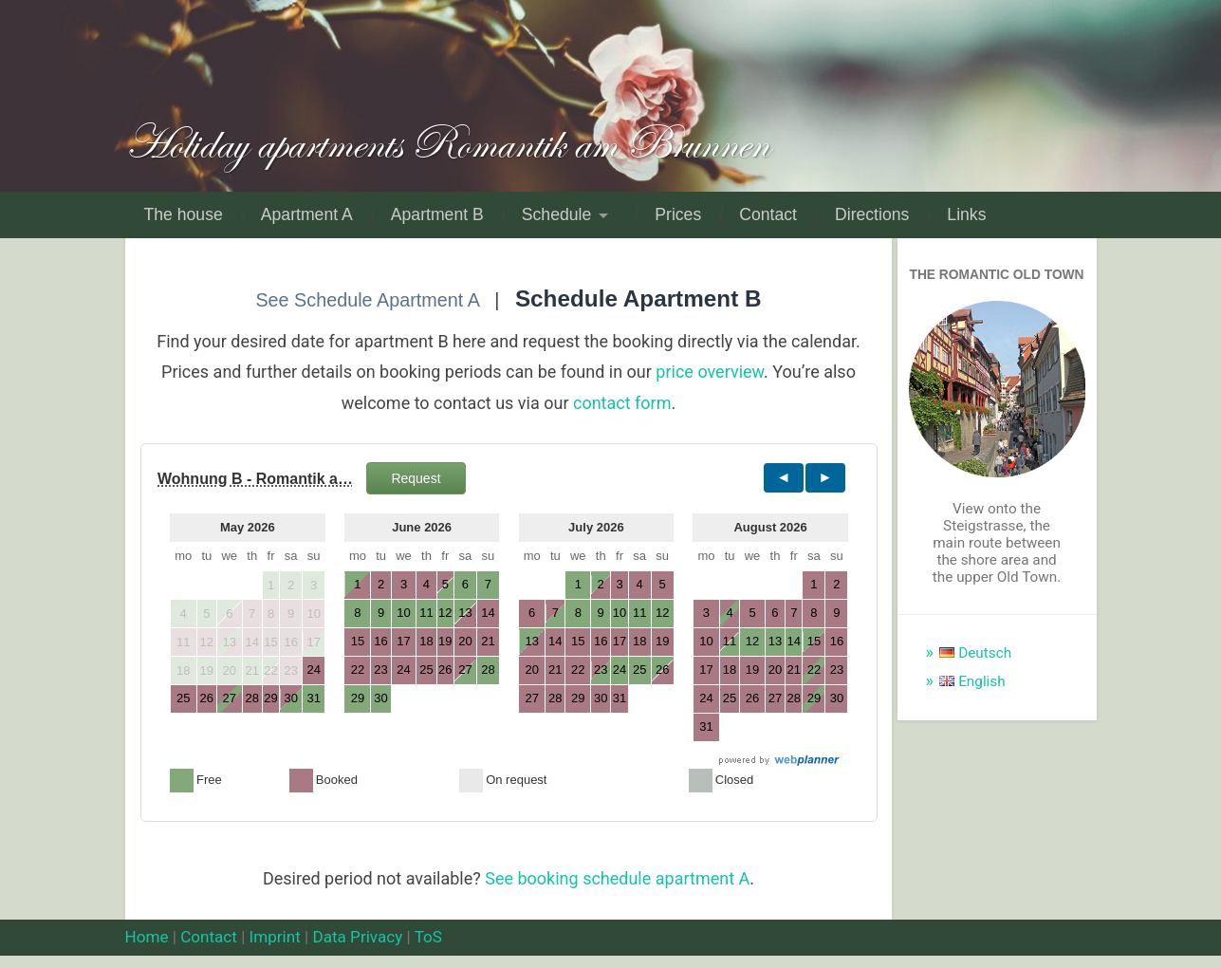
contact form (622, 403)
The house (183, 214)
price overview (710, 372)
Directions (872, 214)
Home (147, 936)
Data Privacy (357, 936)
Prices (678, 214)
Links (966, 214)
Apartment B (437, 214)
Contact (768, 214)
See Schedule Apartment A (366, 299)
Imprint (275, 936)
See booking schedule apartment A (617, 878)
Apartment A (307, 214)
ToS (428, 936)
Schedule (557, 214)
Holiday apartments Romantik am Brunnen (446, 143)
